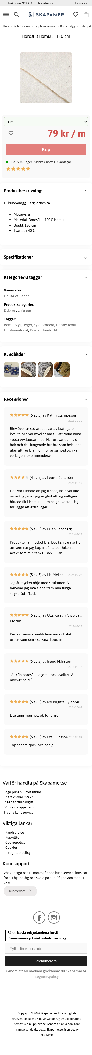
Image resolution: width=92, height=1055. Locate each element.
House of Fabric (16, 296)
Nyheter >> (45, 3)
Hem (6, 26)
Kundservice (14, 832)
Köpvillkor (13, 837)
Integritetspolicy (18, 852)
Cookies (11, 847)
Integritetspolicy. (46, 976)
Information (80, 3)
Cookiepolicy (15, 842)
